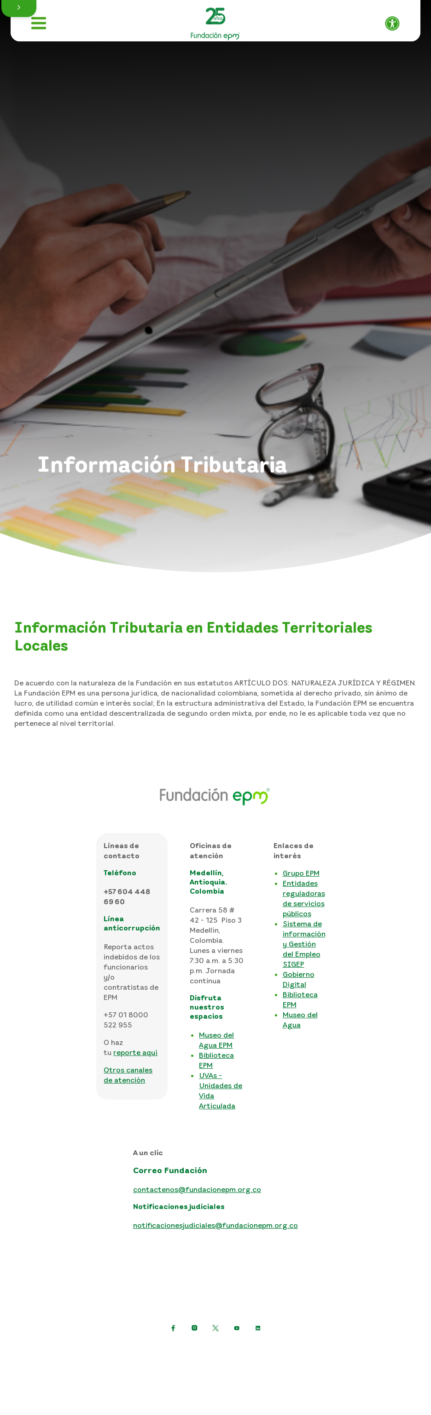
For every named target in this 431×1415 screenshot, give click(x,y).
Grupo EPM (301, 873)
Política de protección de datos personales (151, 1350)
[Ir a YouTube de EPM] (236, 1328)
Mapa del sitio (169, 1365)
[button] (18, 8)
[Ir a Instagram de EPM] (194, 1328)
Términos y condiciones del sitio (290, 1350)
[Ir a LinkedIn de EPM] (258, 1328)
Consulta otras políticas (245, 1365)
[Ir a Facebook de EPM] (173, 1328)
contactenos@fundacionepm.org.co (197, 1189)
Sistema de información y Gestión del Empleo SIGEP (304, 944)
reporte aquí (135, 1052)
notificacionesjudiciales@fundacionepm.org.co (215, 1225)
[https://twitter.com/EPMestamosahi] (215, 1328)
